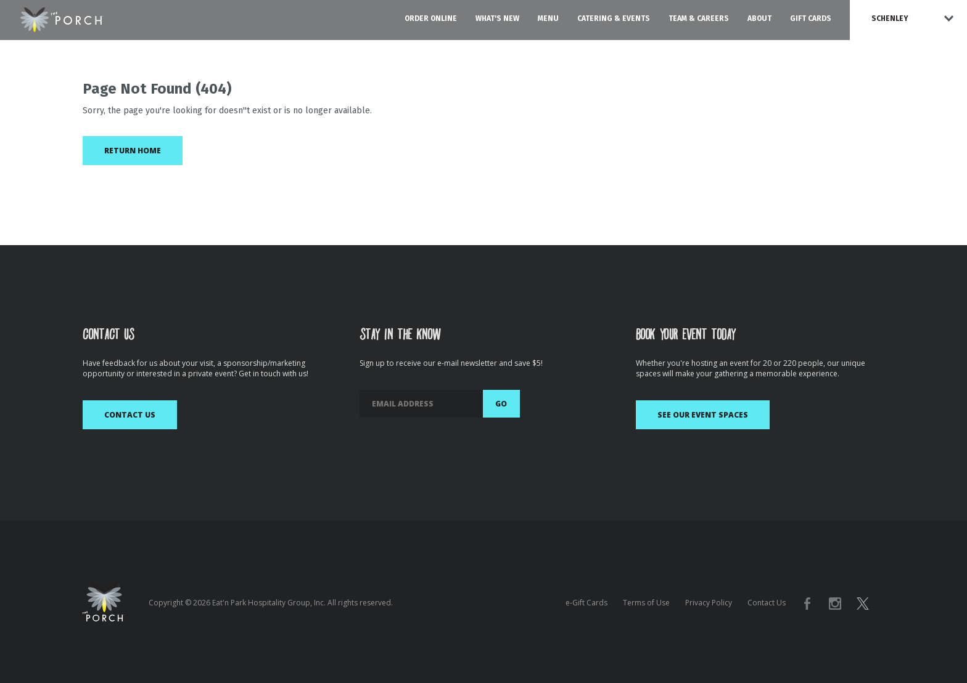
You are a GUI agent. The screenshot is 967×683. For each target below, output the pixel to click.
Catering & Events (613, 18)
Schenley (889, 18)
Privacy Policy (708, 602)
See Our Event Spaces (702, 415)
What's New (497, 18)
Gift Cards (810, 18)
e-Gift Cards (586, 602)
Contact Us (129, 415)
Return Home (132, 150)
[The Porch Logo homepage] (62, 17)
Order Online (431, 18)
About (759, 18)
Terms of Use (646, 602)
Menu (548, 18)
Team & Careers (699, 18)
